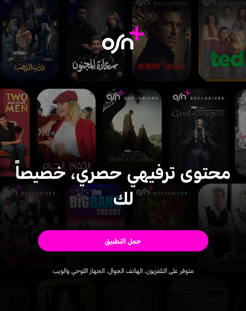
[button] (123, 240)
